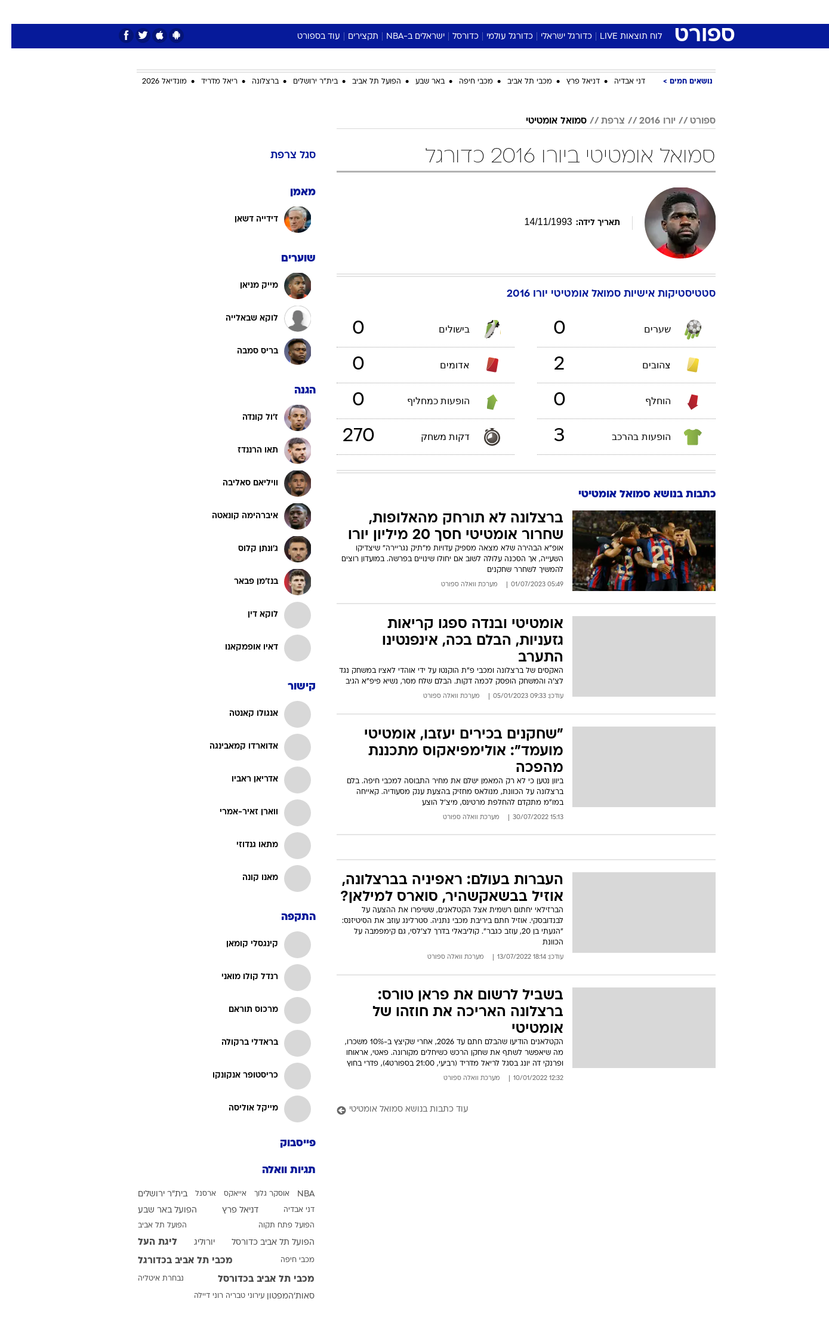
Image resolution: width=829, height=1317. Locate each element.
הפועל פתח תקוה (275, 1225)
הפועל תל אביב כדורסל (261, 1243)
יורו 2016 (646, 121)
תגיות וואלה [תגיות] (277, 1170)
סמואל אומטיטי (544, 121)
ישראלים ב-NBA (404, 37)
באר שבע (418, 81)
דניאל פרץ (571, 81)
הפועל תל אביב (365, 81)
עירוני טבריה (233, 1296)
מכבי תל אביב (518, 81)
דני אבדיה (618, 81)
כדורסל (454, 37)
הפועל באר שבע (156, 1210)
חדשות (626, 11)
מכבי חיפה (465, 81)
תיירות (367, 11)
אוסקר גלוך (260, 1194)
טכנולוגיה (322, 11)
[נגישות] (16, 12)
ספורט (586, 11)
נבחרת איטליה (149, 1278)
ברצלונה (254, 81)
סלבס (509, 11)
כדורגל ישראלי (555, 37)
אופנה (278, 11)
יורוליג (193, 1243)
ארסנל (194, 1194)
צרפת (602, 121)
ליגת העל (146, 1242)
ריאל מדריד (208, 81)
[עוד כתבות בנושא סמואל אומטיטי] (514, 1110)
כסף (476, 11)
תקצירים (352, 37)
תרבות (546, 11)
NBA (294, 1194)
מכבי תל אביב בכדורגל (174, 1261)
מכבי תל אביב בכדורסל (255, 1279)
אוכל (445, 11)
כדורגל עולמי (498, 37)
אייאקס (223, 1194)
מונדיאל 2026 (153, 81)
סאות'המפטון (279, 1296)
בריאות (407, 11)
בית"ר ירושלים (304, 81)
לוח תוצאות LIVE (619, 37)
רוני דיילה (197, 1296)
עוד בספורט (307, 37)
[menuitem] (619, 12)
